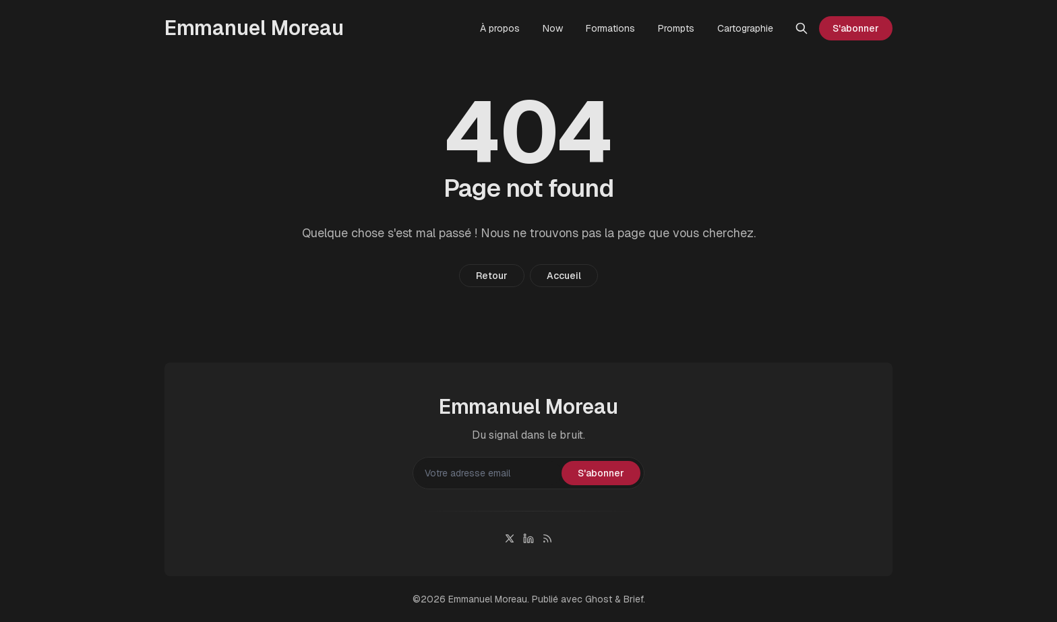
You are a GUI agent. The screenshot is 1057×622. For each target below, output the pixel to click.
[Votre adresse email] (489, 473)
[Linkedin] (528, 538)
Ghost (598, 599)
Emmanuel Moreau (487, 599)
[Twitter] (509, 538)
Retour (492, 276)
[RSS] (547, 538)
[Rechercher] (801, 28)
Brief (633, 599)
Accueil (564, 276)
